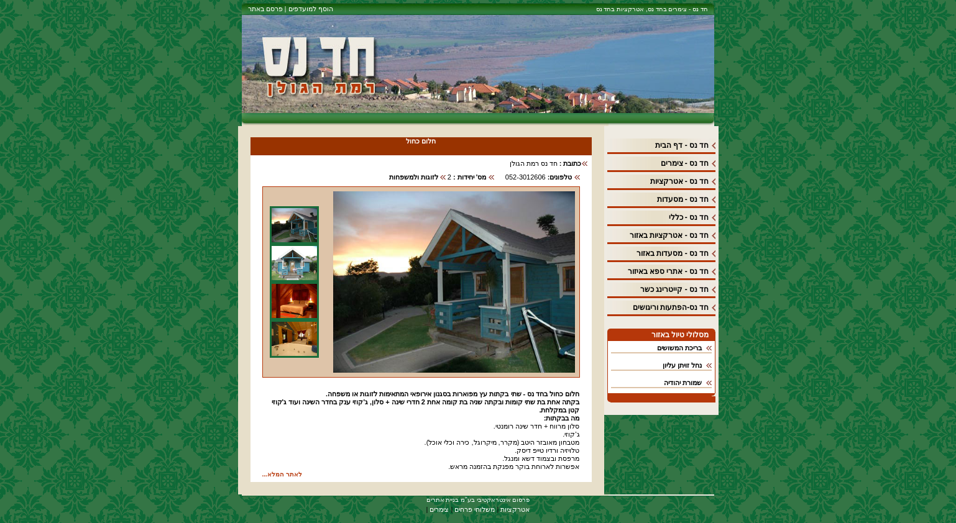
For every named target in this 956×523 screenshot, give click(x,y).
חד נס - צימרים (685, 163)
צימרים (439, 509)
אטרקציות (515, 509)
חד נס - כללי (689, 217)
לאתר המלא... (282, 474)
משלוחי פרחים (474, 509)
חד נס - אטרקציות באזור (669, 235)
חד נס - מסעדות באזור (673, 253)
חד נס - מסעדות (683, 199)
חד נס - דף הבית (682, 145)
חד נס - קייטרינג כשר (674, 289)
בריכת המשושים (679, 348)
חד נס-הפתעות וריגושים (671, 307)
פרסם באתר (265, 8)
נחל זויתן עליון (682, 365)
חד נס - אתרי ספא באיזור (668, 271)
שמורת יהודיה (683, 382)
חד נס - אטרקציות (679, 181)
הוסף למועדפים (309, 8)
